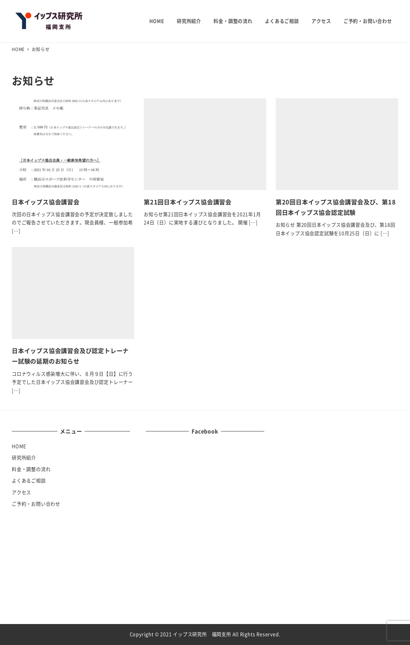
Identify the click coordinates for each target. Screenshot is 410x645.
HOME (19, 446)
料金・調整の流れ (31, 469)
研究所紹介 (24, 457)
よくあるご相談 (29, 480)
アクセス (21, 492)
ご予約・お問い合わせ (36, 504)
